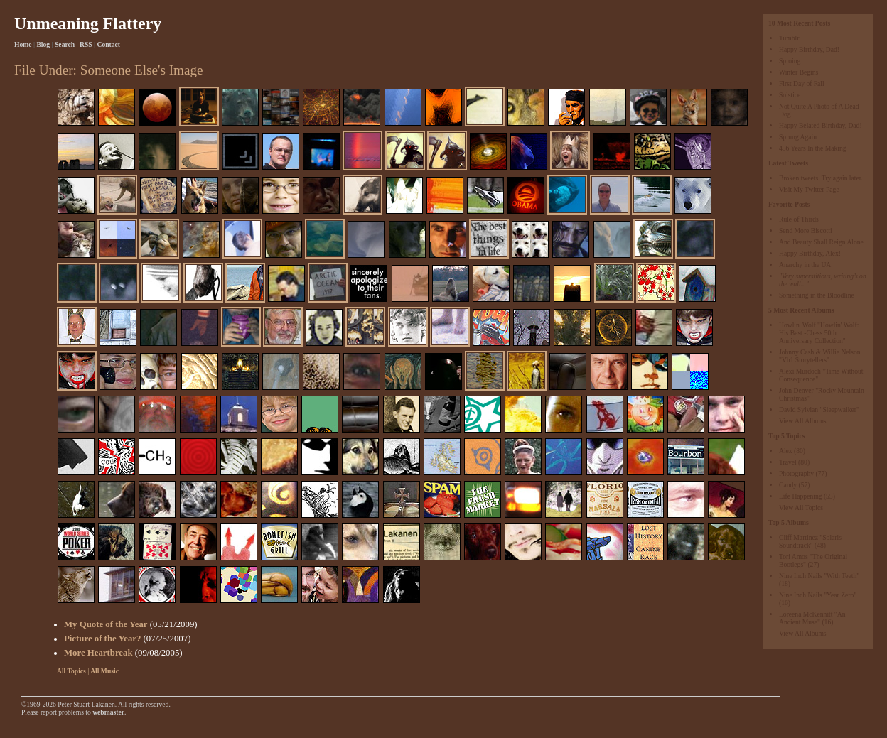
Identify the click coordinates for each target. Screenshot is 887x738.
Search (65, 44)
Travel (788, 462)
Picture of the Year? (102, 639)
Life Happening (800, 496)
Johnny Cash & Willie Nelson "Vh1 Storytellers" (820, 356)
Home (23, 44)
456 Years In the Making (812, 148)
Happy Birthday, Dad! (809, 49)
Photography (796, 473)
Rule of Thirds (799, 219)
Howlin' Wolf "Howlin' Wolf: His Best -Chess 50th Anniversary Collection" (819, 332)
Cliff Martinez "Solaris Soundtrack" (810, 541)
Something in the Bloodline (816, 295)
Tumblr (789, 38)
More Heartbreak (98, 653)
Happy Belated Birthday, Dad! (820, 125)
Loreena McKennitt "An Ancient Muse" (812, 618)
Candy (788, 485)
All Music (104, 671)
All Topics (71, 671)
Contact (109, 44)
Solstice (789, 95)
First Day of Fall (801, 83)
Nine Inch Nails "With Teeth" (819, 576)
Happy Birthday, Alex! (810, 253)
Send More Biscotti (805, 230)
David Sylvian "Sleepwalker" (819, 409)
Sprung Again (798, 137)
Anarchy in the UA (805, 264)
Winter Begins (798, 72)
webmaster (108, 712)
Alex (785, 451)
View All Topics (801, 507)
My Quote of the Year (106, 624)
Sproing (789, 61)
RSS (86, 44)
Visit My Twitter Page (809, 189)
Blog (43, 44)
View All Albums (803, 421)
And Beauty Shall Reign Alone (821, 242)
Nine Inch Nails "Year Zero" (817, 595)
